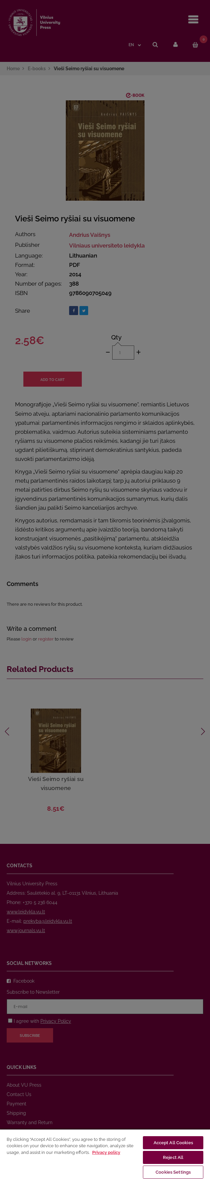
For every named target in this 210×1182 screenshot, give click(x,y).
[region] (105, 1155)
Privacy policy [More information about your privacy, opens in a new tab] (106, 1152)
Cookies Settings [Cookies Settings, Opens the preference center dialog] (173, 1172)
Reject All (173, 1157)
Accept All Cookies (173, 1142)
